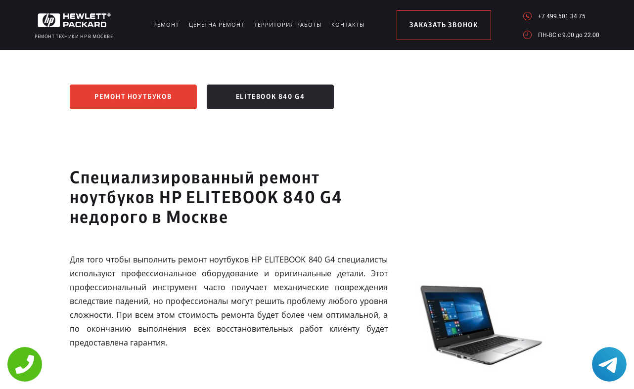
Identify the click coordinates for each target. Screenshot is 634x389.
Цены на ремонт (216, 24)
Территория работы (287, 24)
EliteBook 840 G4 (270, 96)
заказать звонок (443, 25)
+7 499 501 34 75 (562, 16)
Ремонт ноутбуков (133, 96)
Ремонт (166, 24)
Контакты (347, 24)
